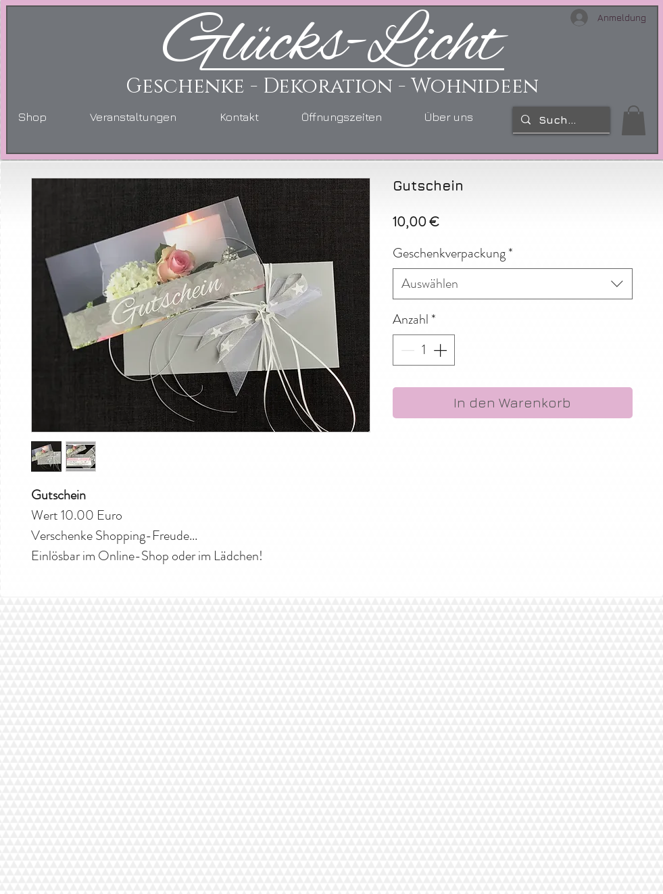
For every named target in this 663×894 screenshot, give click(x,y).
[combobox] (513, 283)
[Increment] (441, 350)
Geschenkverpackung (453, 253)
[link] (633, 120)
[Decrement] (406, 350)
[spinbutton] (424, 350)
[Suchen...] (560, 119)
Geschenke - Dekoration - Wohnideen (332, 86)
